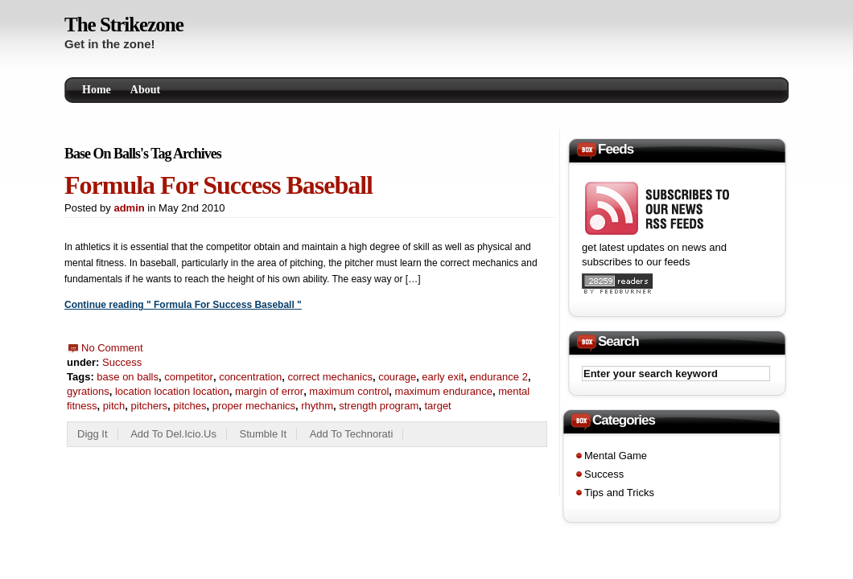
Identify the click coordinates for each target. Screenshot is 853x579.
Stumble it (263, 434)
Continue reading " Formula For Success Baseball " (183, 304)
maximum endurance (443, 391)
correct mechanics (329, 377)
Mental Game (615, 456)
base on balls (128, 377)
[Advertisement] (574, 29)
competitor (188, 377)
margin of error (269, 391)
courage (397, 377)
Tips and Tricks (619, 493)
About (145, 90)
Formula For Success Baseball (218, 184)
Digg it (92, 434)
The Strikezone (123, 24)
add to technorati (352, 434)
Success (122, 362)
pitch (114, 406)
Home (96, 90)
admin (128, 208)
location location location (172, 391)
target (437, 406)
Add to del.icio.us (173, 434)
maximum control (349, 391)
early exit (443, 377)
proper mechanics (253, 406)
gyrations (88, 391)
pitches (189, 406)
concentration (250, 377)
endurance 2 (499, 377)
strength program (378, 406)
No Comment (112, 348)
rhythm (317, 406)
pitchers (149, 406)
